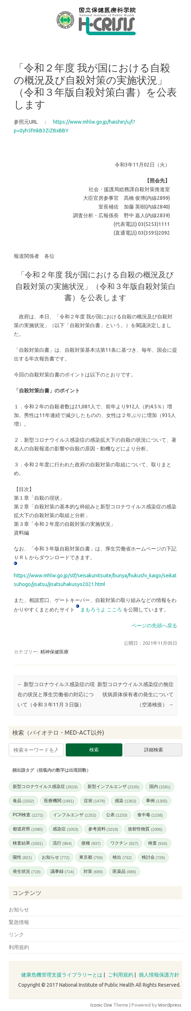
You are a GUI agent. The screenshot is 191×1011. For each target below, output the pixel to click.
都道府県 (28, 829)
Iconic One (101, 1004)
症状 (94, 800)
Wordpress (170, 1004)
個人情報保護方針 (159, 975)
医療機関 (59, 800)
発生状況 (27, 871)
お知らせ (56, 857)
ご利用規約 (120, 975)
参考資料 (103, 829)
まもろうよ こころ (101, 609)
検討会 (153, 857)
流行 (62, 843)
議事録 (62, 871)
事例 (156, 800)
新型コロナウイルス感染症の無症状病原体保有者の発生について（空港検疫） (135, 694)
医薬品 (124, 871)
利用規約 (19, 947)
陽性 (22, 857)
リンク (16, 934)
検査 (157, 843)
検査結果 (28, 843)
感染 (125, 800)
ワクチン (124, 843)
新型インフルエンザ (113, 786)
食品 (23, 800)
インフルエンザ (74, 814)
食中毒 (150, 814)
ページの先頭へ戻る (154, 625)
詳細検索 (153, 749)
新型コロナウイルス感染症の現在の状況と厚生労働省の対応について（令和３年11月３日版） (56, 694)
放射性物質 (145, 829)
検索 (94, 749)
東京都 (91, 857)
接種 (91, 843)
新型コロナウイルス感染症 (45, 786)
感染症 (65, 829)
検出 (122, 857)
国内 (160, 786)
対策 (93, 871)
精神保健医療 (54, 651)
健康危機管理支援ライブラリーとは (61, 975)
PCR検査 (28, 814)
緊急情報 (19, 922)
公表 (116, 814)
